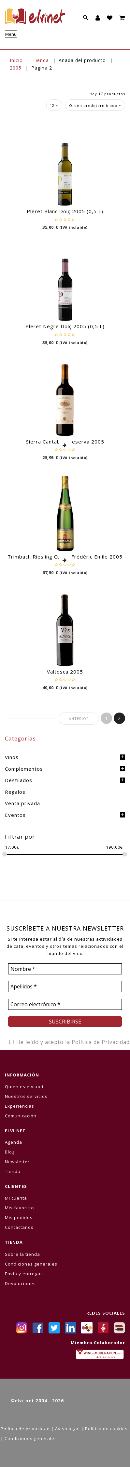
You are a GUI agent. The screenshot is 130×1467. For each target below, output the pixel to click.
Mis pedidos (19, 1217)
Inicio (16, 60)
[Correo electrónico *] (65, 1004)
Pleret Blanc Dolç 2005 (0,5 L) (65, 211)
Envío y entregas (24, 1274)
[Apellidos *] (65, 986)
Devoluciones (20, 1283)
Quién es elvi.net (24, 1086)
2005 (16, 68)
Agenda (13, 1142)
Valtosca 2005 (65, 671)
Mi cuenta (16, 1198)
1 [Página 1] (106, 718)
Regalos (15, 792)
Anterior (79, 718)
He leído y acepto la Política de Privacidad (69, 1042)
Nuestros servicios (26, 1096)
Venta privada (22, 803)
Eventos (15, 815)
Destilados (18, 780)
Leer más (65, 445)
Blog (10, 1152)
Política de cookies (106, 1429)
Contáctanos (19, 1227)
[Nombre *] (65, 968)
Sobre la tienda (22, 1254)
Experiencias (19, 1106)
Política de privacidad (25, 1429)
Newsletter (17, 1162)
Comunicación (20, 1116)
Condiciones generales (31, 1264)
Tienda (41, 60)
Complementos (24, 769)
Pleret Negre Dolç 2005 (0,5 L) (65, 326)
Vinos (12, 757)
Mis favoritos (20, 1208)
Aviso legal (67, 1429)
